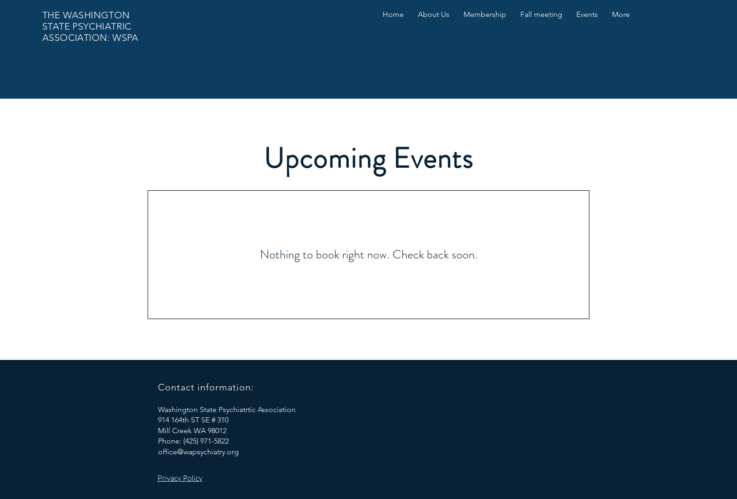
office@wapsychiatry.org (198, 451)
